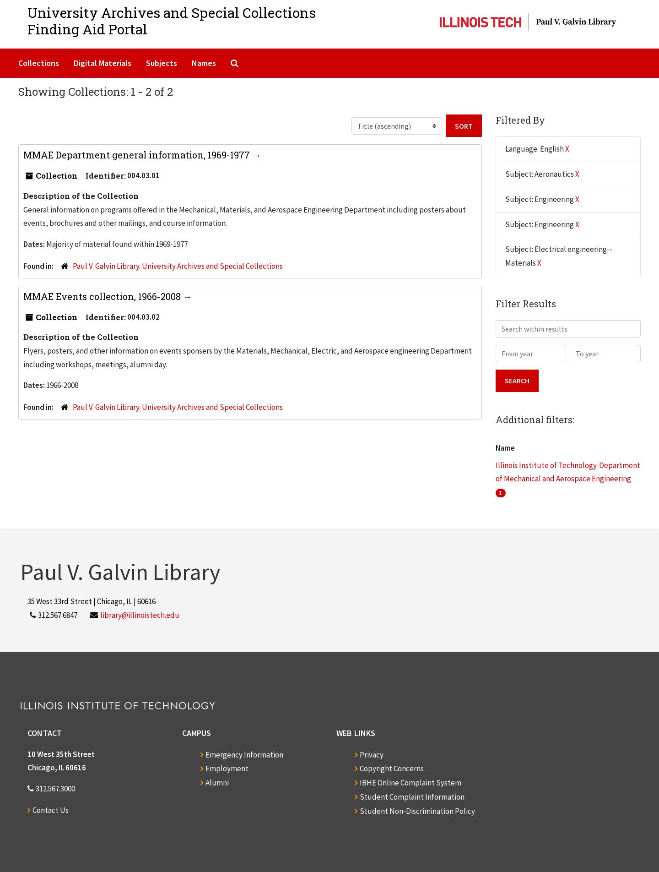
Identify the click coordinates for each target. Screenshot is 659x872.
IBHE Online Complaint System (410, 783)
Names (204, 63)
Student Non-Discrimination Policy (417, 811)
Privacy (372, 755)
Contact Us (50, 810)
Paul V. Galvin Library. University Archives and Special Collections (178, 266)
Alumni (217, 783)
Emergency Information (244, 755)
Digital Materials (102, 63)
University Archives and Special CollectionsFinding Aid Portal (171, 21)
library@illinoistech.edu (139, 615)
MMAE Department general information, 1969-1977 (137, 155)
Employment (226, 768)
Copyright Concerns (392, 768)
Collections (38, 63)
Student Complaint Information (412, 797)
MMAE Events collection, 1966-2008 (103, 296)
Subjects (161, 63)
